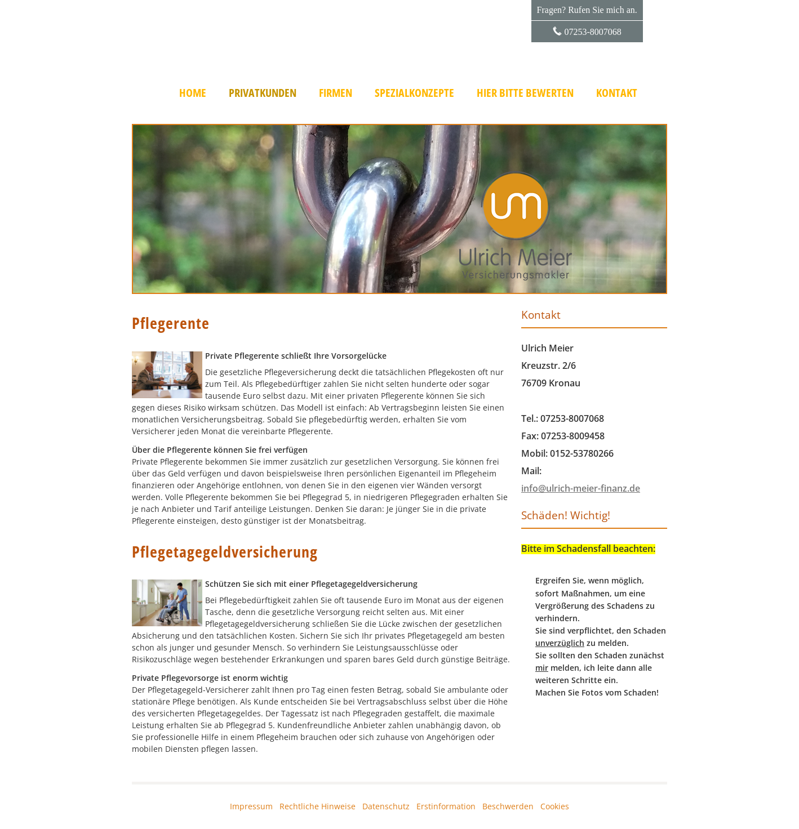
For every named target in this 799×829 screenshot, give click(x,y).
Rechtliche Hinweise (317, 806)
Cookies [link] (554, 806)
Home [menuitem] (192, 93)
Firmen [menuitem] (335, 93)
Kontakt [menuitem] (616, 93)
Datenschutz (386, 806)
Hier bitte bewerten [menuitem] (525, 93)
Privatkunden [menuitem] (262, 93)
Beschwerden (508, 806)
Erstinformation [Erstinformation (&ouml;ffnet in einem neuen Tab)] (446, 806)
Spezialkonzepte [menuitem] (414, 93)
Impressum (251, 806)
